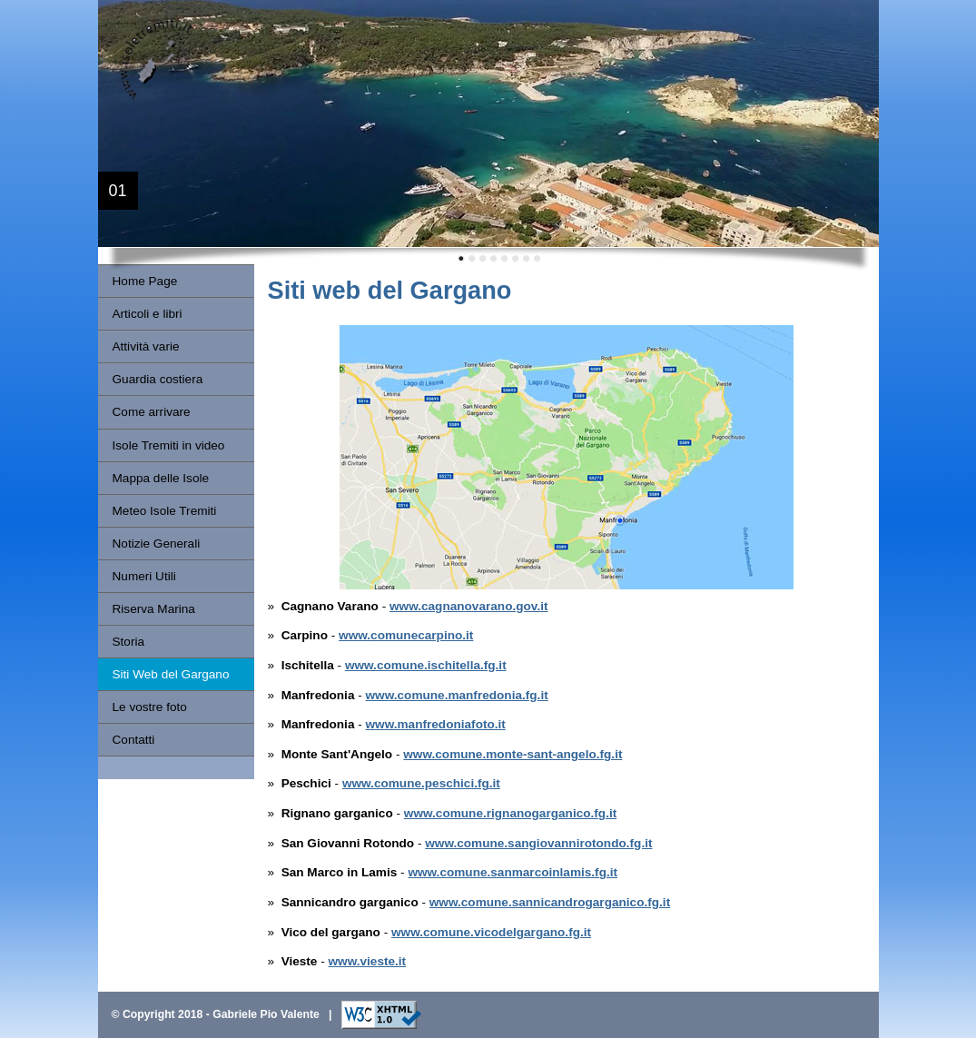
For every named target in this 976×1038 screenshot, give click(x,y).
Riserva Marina (154, 609)
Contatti (134, 739)
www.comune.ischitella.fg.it (426, 665)
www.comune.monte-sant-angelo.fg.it (512, 754)
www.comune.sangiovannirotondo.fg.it (538, 843)
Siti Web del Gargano (171, 674)
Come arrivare (152, 412)
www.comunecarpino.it (406, 635)
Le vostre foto (150, 707)
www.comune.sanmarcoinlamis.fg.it (512, 872)
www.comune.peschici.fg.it (421, 783)
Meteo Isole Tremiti (165, 511)
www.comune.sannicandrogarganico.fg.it (549, 902)
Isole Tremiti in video (169, 445)
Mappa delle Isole (161, 478)
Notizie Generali (157, 543)
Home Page (145, 281)
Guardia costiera (158, 379)
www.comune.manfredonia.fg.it (457, 695)
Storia (129, 641)
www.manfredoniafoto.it (436, 724)
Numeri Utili (144, 576)
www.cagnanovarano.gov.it (468, 606)
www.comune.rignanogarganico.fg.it (510, 813)
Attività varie (146, 346)
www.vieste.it (368, 961)
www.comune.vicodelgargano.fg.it (491, 932)
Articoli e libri (147, 314)
